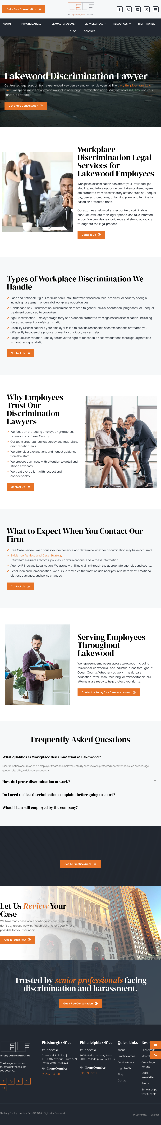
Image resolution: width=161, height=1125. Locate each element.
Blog (73, 31)
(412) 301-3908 (51, 1073)
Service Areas (95, 23)
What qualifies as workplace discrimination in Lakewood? (51, 757)
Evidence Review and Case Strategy (36, 555)
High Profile (146, 23)
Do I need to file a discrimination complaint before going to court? (58, 794)
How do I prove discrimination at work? (36, 781)
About (8, 23)
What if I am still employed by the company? (40, 807)
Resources (122, 23)
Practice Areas (32, 23)
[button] (79, 757)
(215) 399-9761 (88, 1073)
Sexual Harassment (65, 23)
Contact (89, 31)
